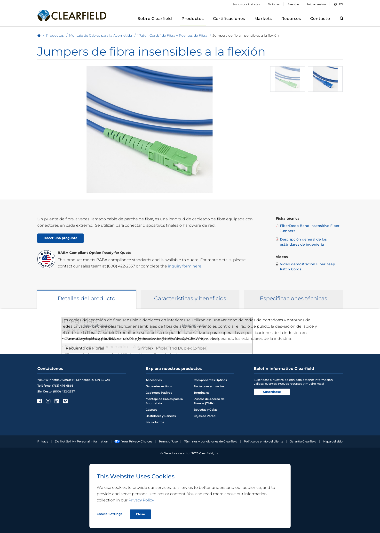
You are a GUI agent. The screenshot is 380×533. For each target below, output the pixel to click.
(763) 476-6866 (62, 385)
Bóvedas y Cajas (205, 409)
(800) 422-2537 (121, 266)
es (341, 4)
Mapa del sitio (333, 441)
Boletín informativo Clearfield (284, 368)
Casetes (151, 409)
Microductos (155, 422)
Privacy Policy (141, 500)
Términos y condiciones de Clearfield (210, 441)
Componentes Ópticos (210, 380)
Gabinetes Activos (159, 386)
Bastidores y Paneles (161, 416)
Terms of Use (168, 441)
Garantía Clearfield (303, 441)
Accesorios (154, 380)
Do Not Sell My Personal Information (81, 441)
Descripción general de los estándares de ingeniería (301, 242)
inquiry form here (184, 266)
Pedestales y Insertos (209, 386)
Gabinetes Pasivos (159, 392)
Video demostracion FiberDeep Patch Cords (305, 266)
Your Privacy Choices (133, 441)
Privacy (42, 441)
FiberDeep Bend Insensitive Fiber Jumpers (308, 228)
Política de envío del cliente (263, 441)
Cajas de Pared (204, 416)
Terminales (201, 392)
